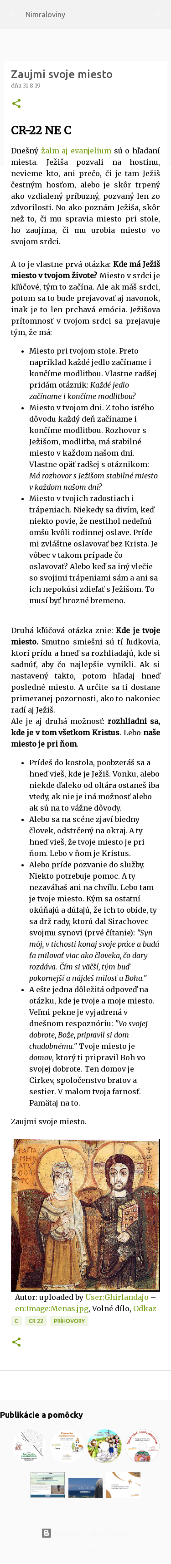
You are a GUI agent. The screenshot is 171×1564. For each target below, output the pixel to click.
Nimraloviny (45, 14)
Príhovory (69, 1321)
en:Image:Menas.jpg (51, 1308)
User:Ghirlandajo (117, 1297)
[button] (16, 104)
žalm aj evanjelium (76, 150)
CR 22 (36, 1321)
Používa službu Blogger (85, 1533)
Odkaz (144, 1308)
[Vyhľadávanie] (158, 14)
